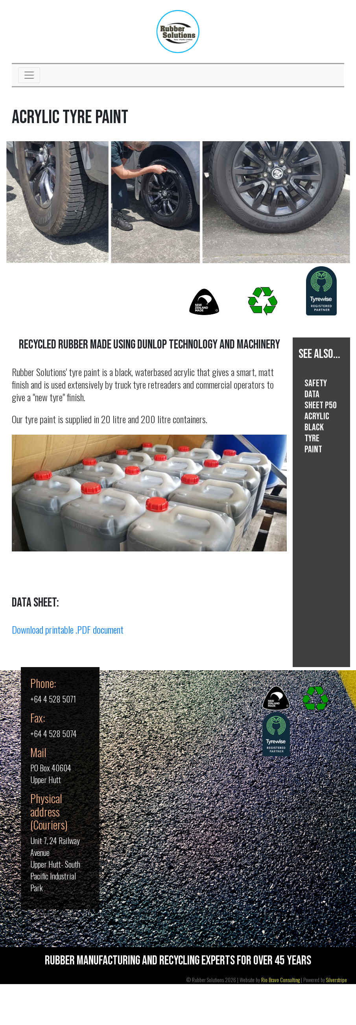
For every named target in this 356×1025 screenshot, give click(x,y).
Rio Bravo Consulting (280, 980)
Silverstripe (336, 980)
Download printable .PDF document (68, 629)
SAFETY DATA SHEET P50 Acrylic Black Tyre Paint (320, 416)
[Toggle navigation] (29, 75)
